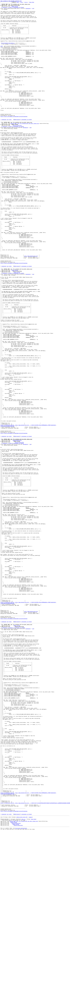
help (20, 2)
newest (30, 978)
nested (17, 143)
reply (10, 143)
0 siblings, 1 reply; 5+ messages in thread (13, 8)
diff (2, 55)
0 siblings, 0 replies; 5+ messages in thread (13, 751)
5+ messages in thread (26, 143)
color (23, 2)
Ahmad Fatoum (15, 7)
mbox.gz (23, 980)
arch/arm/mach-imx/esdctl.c (8, 51)
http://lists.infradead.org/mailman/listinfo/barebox (14, 139)
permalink (28, 9)
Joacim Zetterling (17, 150)
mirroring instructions (21, 991)
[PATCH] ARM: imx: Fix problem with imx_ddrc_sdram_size (25, 147)
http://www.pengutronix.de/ (31, 306)
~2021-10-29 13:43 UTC (21, 978)
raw (33, 9)
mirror (28, 2)
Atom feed (33, 2)
